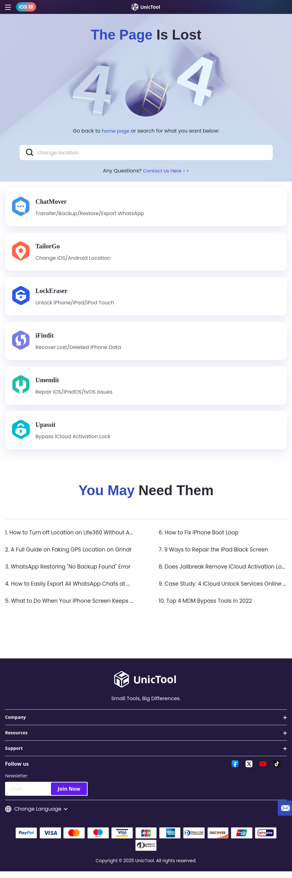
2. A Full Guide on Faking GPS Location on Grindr (72, 555)
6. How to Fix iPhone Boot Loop (201, 538)
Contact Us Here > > (165, 170)
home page (116, 130)
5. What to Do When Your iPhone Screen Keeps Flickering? (86, 606)
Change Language (36, 815)
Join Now (69, 794)
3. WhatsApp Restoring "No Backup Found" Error (71, 572)
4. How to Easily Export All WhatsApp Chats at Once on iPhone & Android (106, 589)
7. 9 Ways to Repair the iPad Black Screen (217, 555)
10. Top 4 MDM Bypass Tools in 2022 (208, 606)
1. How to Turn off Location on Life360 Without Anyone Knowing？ (95, 538)
